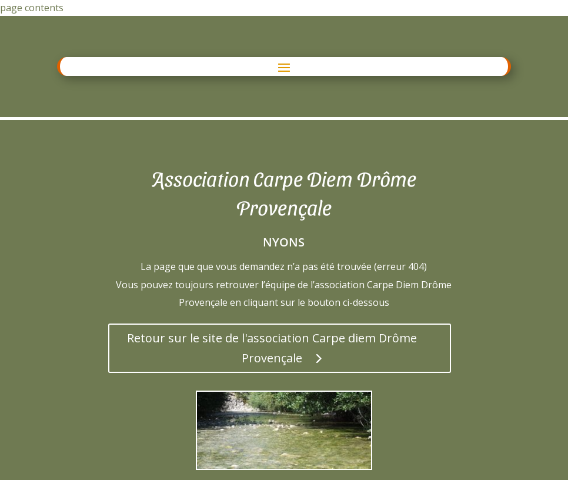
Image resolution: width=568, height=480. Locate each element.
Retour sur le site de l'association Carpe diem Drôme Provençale (272, 348)
